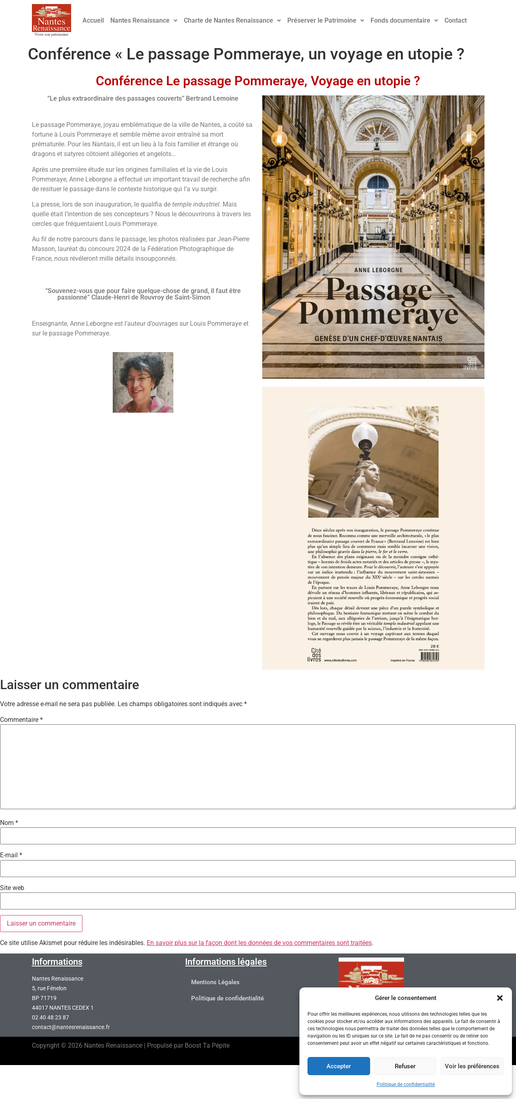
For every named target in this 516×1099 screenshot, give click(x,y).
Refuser (405, 1066)
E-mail (11, 855)
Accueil (93, 20)
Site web (12, 888)
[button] (500, 998)
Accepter (338, 1066)
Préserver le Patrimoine (325, 20)
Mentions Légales (215, 982)
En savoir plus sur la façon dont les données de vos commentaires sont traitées (259, 943)
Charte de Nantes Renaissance (232, 20)
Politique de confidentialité (406, 1084)
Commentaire (21, 720)
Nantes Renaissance (143, 20)
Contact (455, 20)
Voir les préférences (472, 1066)
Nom (9, 823)
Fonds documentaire (404, 20)
